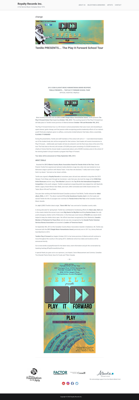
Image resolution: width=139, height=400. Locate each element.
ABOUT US (82, 5)
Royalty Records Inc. (30, 3)
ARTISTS (110, 5)
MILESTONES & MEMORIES (96, 5)
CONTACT (118, 5)
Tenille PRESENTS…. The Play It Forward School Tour (69, 48)
